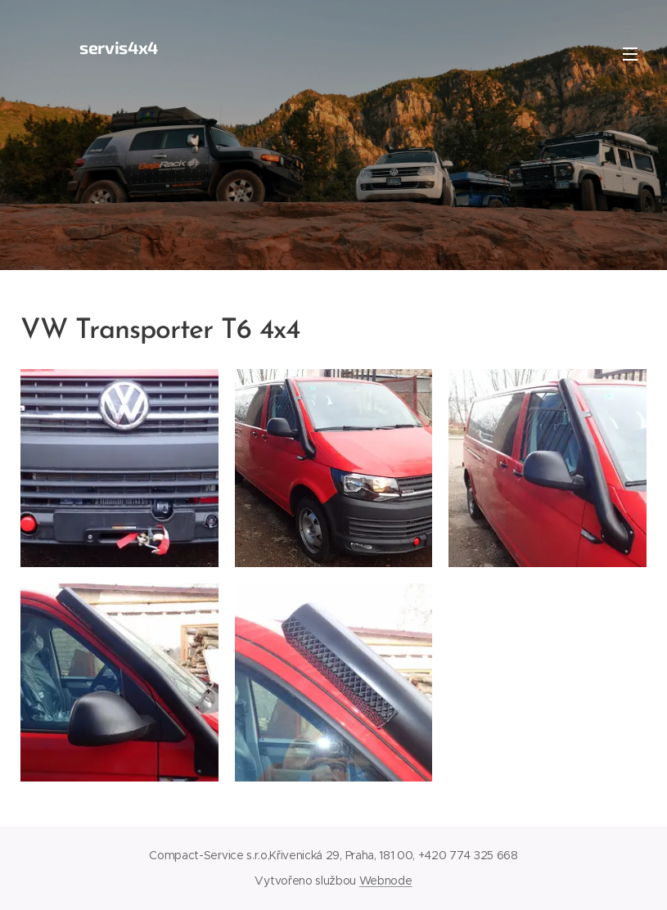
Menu (630, 54)
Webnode (385, 880)
